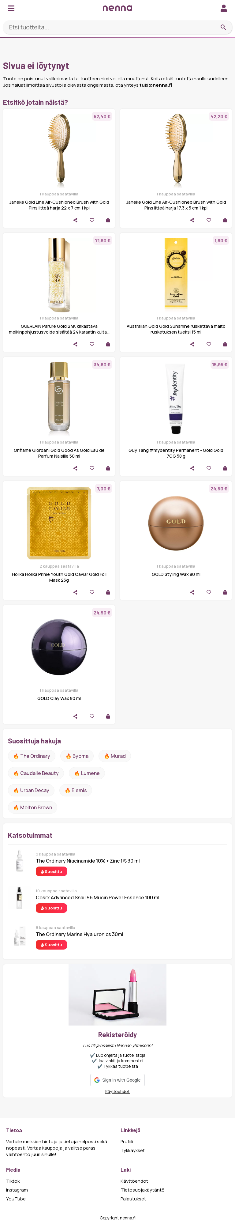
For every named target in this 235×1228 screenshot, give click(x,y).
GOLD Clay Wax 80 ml (59, 698)
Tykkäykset (133, 1150)
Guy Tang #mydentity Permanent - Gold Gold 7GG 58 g (176, 453)
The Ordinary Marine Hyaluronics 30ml (79, 934)
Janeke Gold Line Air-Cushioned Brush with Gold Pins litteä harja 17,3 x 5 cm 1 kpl (176, 205)
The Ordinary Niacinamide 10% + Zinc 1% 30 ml (88, 860)
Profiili (127, 1141)
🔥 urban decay (31, 790)
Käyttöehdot (117, 1091)
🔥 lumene (87, 773)
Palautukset (133, 1199)
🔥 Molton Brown (32, 807)
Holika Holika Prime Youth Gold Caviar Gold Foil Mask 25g (59, 577)
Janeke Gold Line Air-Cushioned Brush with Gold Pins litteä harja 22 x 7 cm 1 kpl (59, 205)
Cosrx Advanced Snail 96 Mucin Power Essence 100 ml (97, 897)
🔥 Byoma (76, 756)
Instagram (17, 1190)
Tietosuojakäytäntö (143, 1190)
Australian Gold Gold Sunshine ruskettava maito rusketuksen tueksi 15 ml (176, 329)
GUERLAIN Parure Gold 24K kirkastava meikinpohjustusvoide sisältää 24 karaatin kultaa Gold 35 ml (59, 332)
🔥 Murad (115, 756)
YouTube (16, 1199)
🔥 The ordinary (31, 756)
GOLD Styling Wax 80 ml (176, 574)
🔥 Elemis (76, 790)
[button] (117, 1080)
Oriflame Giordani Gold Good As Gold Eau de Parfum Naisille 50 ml (59, 453)
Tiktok (13, 1181)
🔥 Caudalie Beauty (36, 773)
